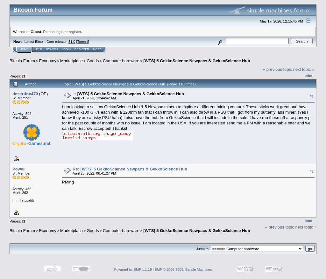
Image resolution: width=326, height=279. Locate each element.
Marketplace (71, 60)
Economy (47, 60)
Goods (93, 60)
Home (24, 49)
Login (66, 49)
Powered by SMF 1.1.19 (133, 269)
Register (81, 49)
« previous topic (277, 69)
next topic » (304, 69)
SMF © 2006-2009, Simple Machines (183, 269)
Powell (18, 169)
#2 (312, 171)
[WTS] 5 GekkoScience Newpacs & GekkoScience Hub (196, 60)
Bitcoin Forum (22, 60)
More (97, 49)
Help (38, 49)
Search (52, 49)
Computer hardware (121, 60)
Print (308, 75)
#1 (312, 96)
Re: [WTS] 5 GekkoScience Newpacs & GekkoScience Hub (130, 169)
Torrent (82, 41)
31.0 (71, 41)
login (60, 32)
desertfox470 (25, 93)
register (75, 32)
